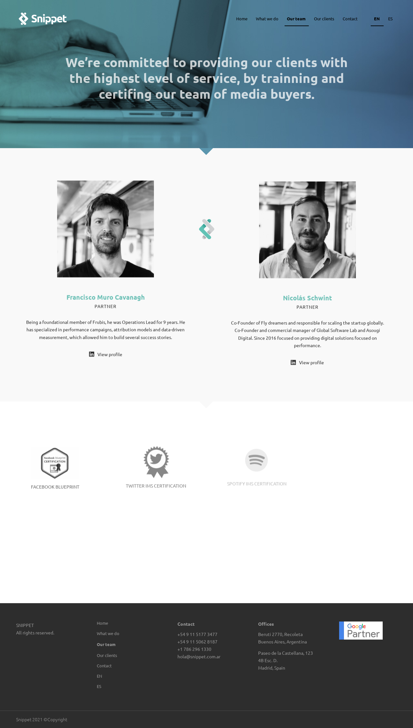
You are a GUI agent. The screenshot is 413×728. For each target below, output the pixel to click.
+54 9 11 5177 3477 (197, 634)
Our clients (107, 655)
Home (102, 623)
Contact (104, 665)
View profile (109, 355)
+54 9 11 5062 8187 (197, 641)
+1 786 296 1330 (194, 649)
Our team (106, 644)
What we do (108, 633)
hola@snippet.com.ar (198, 656)
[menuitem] (126, 676)
